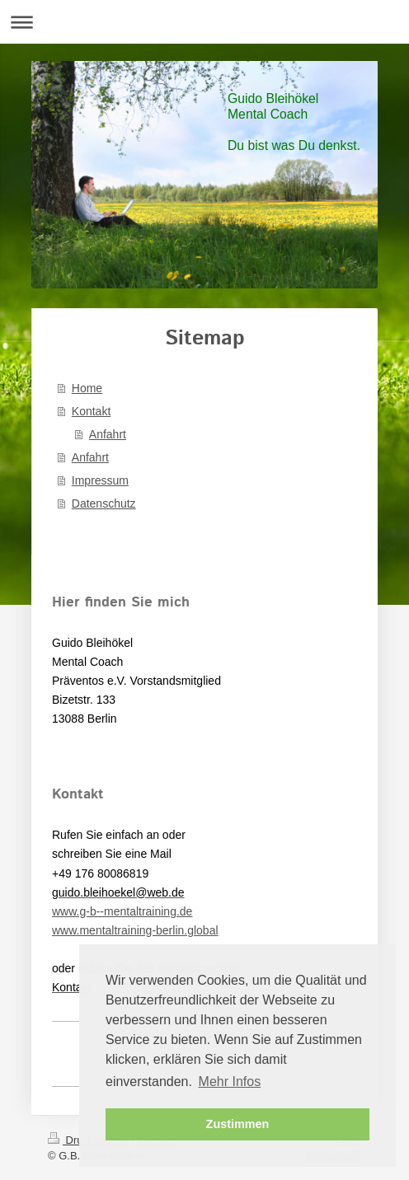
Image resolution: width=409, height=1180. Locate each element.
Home (87, 388)
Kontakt (91, 411)
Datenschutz (104, 503)
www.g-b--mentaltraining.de (122, 911)
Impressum (100, 480)
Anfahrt (107, 434)
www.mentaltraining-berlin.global (135, 930)
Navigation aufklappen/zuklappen (204, 22)
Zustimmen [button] (238, 1124)
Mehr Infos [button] (230, 1082)
